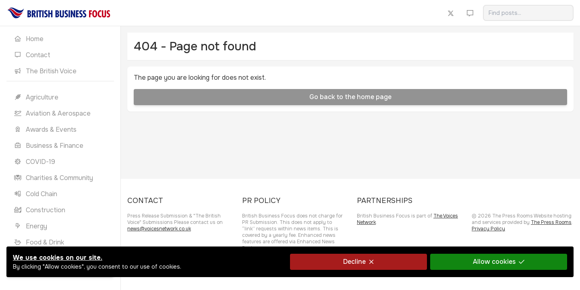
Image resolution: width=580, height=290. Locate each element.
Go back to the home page (350, 97)
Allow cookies (498, 261)
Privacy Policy (488, 229)
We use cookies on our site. (57, 257)
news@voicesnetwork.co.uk (159, 229)
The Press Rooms (551, 222)
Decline (358, 261)
